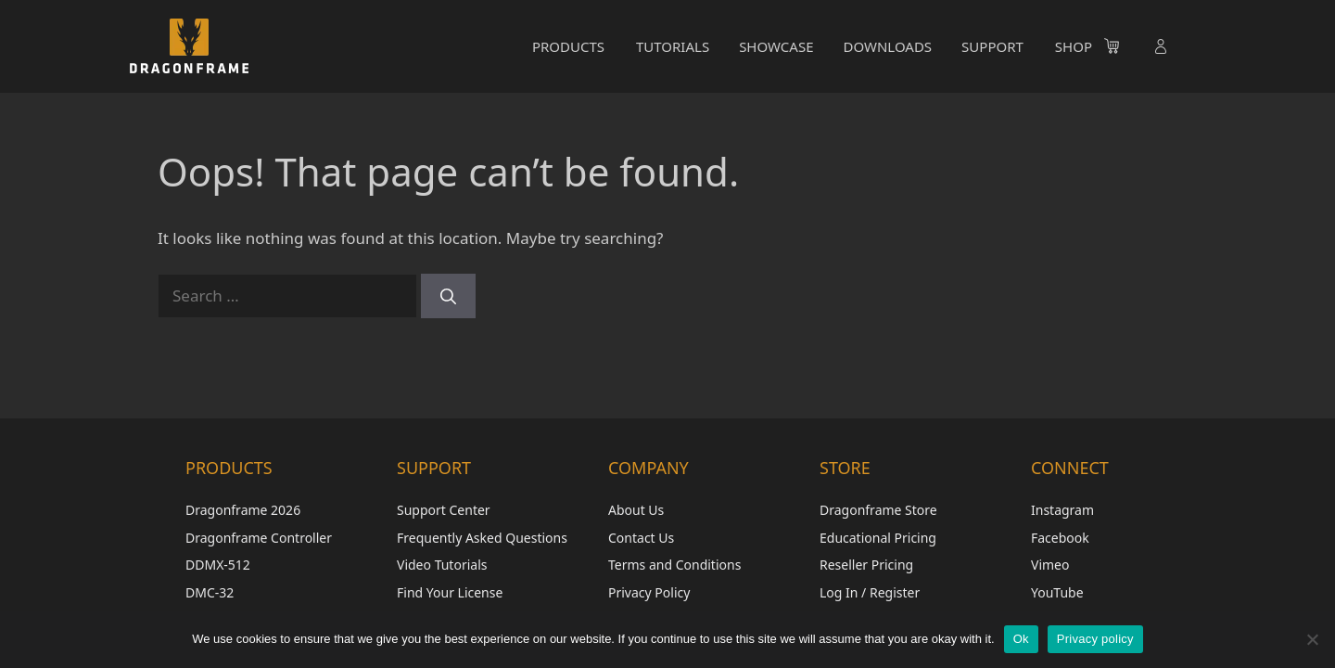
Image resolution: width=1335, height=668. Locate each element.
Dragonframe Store (878, 510)
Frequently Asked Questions (482, 537)
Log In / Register (870, 592)
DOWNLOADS (887, 46)
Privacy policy (1095, 639)
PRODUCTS (568, 46)
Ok (1021, 639)
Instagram (1062, 510)
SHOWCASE (776, 46)
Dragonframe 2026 (242, 510)
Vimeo (1050, 564)
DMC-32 (209, 592)
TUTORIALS (672, 46)
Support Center (443, 510)
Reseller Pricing (866, 564)
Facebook (1060, 537)
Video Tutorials (442, 564)
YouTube (1057, 592)
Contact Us (641, 537)
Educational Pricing (878, 537)
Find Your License (449, 592)
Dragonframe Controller (258, 537)
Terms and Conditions (674, 564)
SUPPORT (992, 46)
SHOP (1073, 46)
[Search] (448, 296)
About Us (636, 510)
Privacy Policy (649, 592)
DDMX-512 (217, 564)
